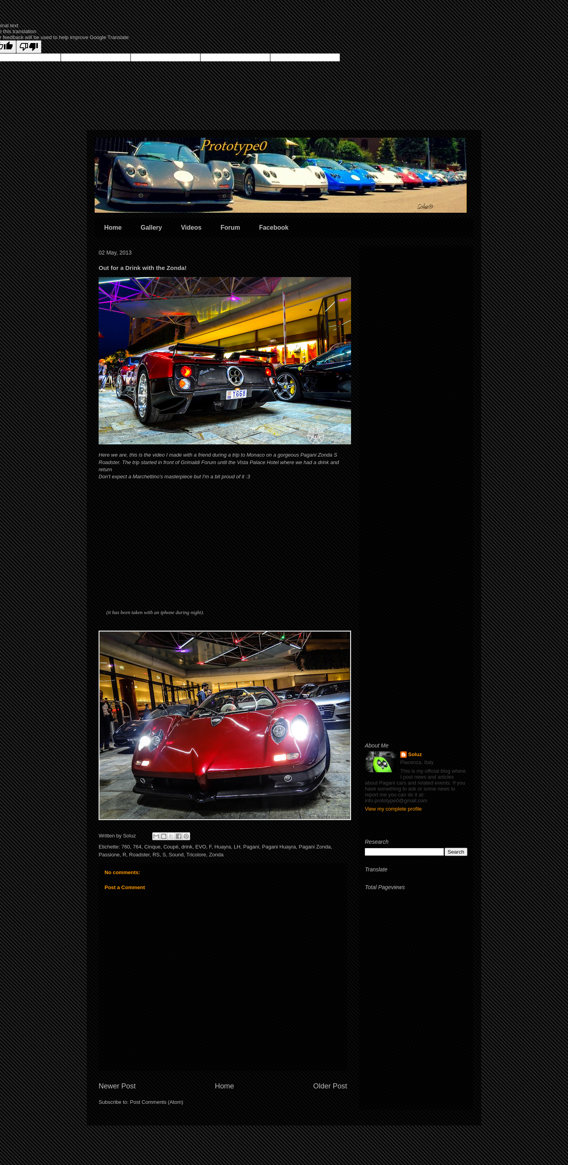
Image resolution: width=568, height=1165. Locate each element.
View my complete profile (393, 809)
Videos (191, 227)
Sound (176, 855)
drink (186, 847)
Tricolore (196, 855)
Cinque (152, 847)
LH (237, 847)
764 (137, 847)
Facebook (274, 227)
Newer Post (117, 1086)
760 (125, 847)
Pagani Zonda (315, 847)
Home (112, 227)
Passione (109, 855)
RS (156, 855)
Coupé (170, 847)
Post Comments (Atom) (156, 1102)
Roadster (139, 855)
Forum (230, 227)
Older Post (330, 1086)
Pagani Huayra (279, 847)
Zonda (216, 855)
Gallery (151, 227)
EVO (200, 847)
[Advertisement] (416, 369)
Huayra (223, 847)
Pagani (251, 847)
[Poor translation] (28, 46)
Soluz (415, 754)
